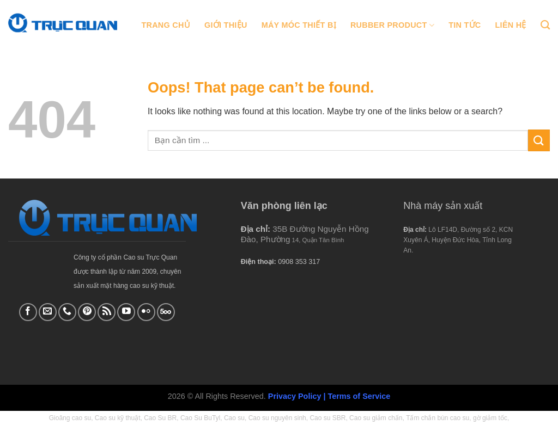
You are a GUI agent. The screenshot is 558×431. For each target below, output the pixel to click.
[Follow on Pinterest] (87, 312)
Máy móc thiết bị (299, 25)
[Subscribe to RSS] (107, 312)
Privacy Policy (295, 396)
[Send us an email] (48, 312)
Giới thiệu (225, 25)
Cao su (234, 418)
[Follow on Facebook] (28, 312)
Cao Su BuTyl (200, 418)
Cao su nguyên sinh (277, 418)
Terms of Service (358, 396)
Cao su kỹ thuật (118, 418)
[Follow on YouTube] (126, 312)
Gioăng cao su (70, 418)
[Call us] (67, 312)
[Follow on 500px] (166, 312)
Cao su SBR (327, 418)
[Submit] (539, 140)
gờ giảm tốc (490, 418)
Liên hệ (510, 25)
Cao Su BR (160, 418)
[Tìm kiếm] (545, 25)
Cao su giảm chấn (375, 418)
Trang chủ (165, 25)
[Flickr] (146, 312)
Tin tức (464, 25)
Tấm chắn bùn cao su (437, 418)
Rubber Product (392, 25)
